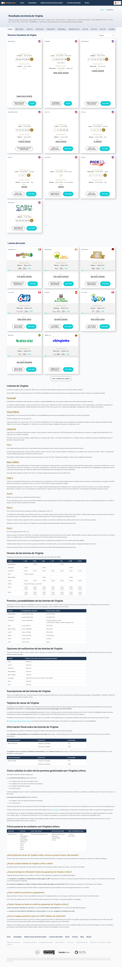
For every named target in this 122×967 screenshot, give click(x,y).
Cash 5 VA (30, 29)
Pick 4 (9, 507)
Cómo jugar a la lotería (30, 942)
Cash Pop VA (39, 29)
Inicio (102, 10)
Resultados (18, 937)
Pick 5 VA (102, 29)
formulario (56, 810)
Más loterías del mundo (61, 378)
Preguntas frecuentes (13, 942)
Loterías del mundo (74, 3)
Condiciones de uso (82, 942)
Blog (82, 937)
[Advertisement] (24, 82)
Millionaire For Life (74, 29)
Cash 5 (10, 478)
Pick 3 (9, 528)
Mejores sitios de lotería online (52, 3)
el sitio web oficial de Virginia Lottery (20, 721)
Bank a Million (19, 29)
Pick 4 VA (94, 29)
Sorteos (75, 937)
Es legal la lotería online (46, 942)
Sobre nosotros (60, 942)
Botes (87, 3)
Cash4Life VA (51, 29)
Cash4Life (11, 429)
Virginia (10, 29)
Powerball (111, 29)
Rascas (88, 937)
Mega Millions (62, 29)
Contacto (70, 942)
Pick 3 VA (85, 29)
